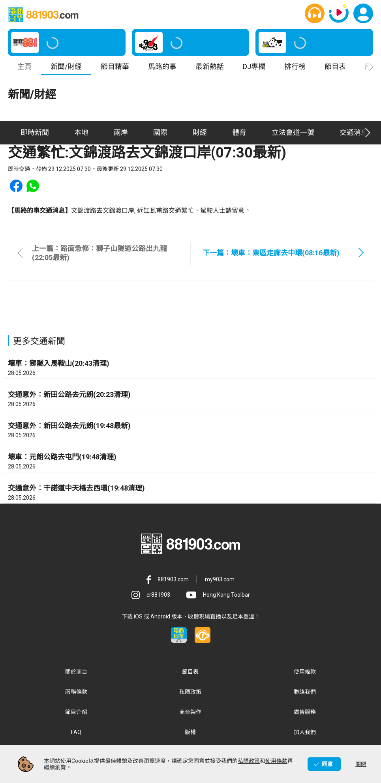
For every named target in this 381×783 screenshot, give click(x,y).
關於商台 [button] (76, 674)
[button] (315, 14)
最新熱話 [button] (209, 69)
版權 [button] (190, 734)
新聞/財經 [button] (66, 69)
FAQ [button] (76, 734)
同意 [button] (327, 764)
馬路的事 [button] (162, 69)
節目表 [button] (335, 69)
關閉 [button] (360, 764)
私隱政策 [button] (190, 694)
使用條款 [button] (305, 674)
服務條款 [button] (76, 694)
